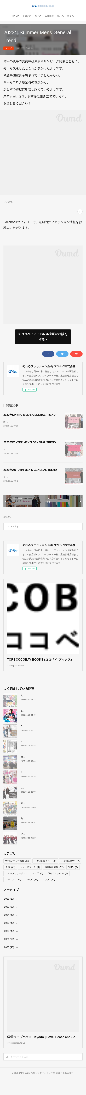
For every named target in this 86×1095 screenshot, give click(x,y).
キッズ (32, 891)
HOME (15, 16)
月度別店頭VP (70, 872)
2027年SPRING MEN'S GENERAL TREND (29, 414)
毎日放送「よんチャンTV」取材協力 (39, 814)
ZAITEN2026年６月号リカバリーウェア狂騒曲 (44, 753)
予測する (26, 16)
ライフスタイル (58, 884)
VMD (73, 878)
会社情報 (49, 16)
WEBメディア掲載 (17, 872)
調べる (60, 16)
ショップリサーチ (16, 884)
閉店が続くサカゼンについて (35, 768)
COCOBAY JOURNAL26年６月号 (38, 799)
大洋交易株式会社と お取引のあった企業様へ (43, 706)
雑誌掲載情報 (54, 878)
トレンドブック (30, 878)
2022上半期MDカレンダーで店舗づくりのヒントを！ (47, 722)
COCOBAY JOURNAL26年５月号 (38, 737)
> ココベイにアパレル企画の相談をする (43, 336)
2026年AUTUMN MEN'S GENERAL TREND (30, 474)
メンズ (8, 48)
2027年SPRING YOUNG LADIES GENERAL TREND (48, 783)
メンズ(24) (8, 202)
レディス (13, 891)
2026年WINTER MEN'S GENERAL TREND (29, 444)
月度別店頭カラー (45, 872)
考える (38, 16)
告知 (10, 878)
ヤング (37, 884)
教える (70, 16)
